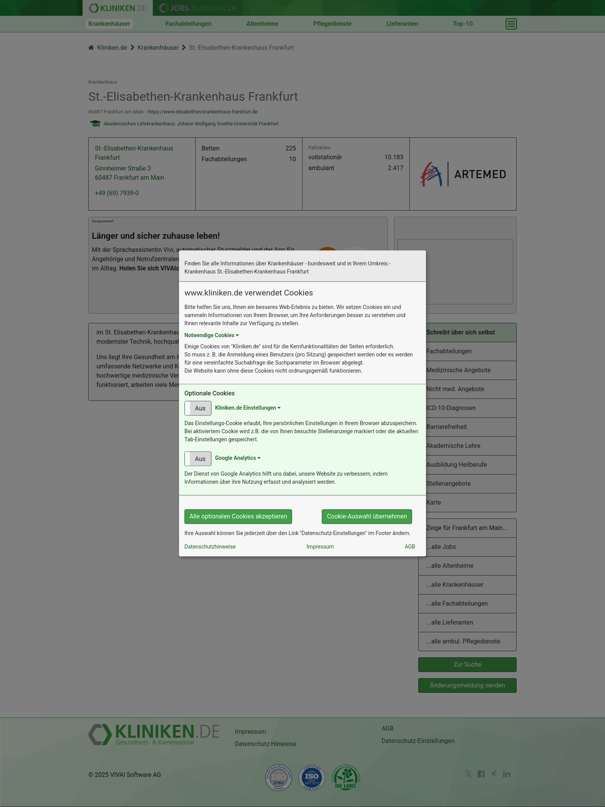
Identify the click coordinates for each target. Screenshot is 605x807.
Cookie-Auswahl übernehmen (367, 516)
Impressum (320, 547)
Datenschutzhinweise (210, 547)
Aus (200, 408)
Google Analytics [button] (237, 458)
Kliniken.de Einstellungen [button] (248, 408)
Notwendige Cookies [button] (211, 335)
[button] (197, 408)
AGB (410, 547)
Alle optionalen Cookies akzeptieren (238, 516)
